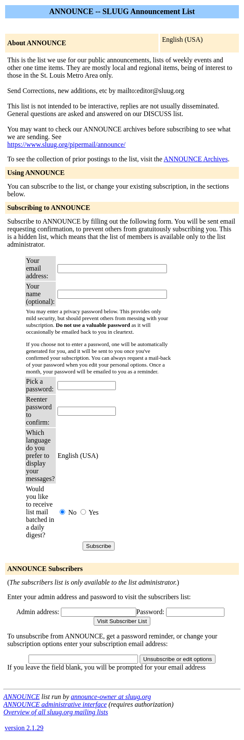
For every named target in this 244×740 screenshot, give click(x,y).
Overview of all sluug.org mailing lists (55, 712)
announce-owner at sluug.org (111, 696)
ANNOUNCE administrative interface (55, 704)
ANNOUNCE (21, 696)
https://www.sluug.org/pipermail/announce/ (66, 144)
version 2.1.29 (24, 727)
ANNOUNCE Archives (196, 159)
